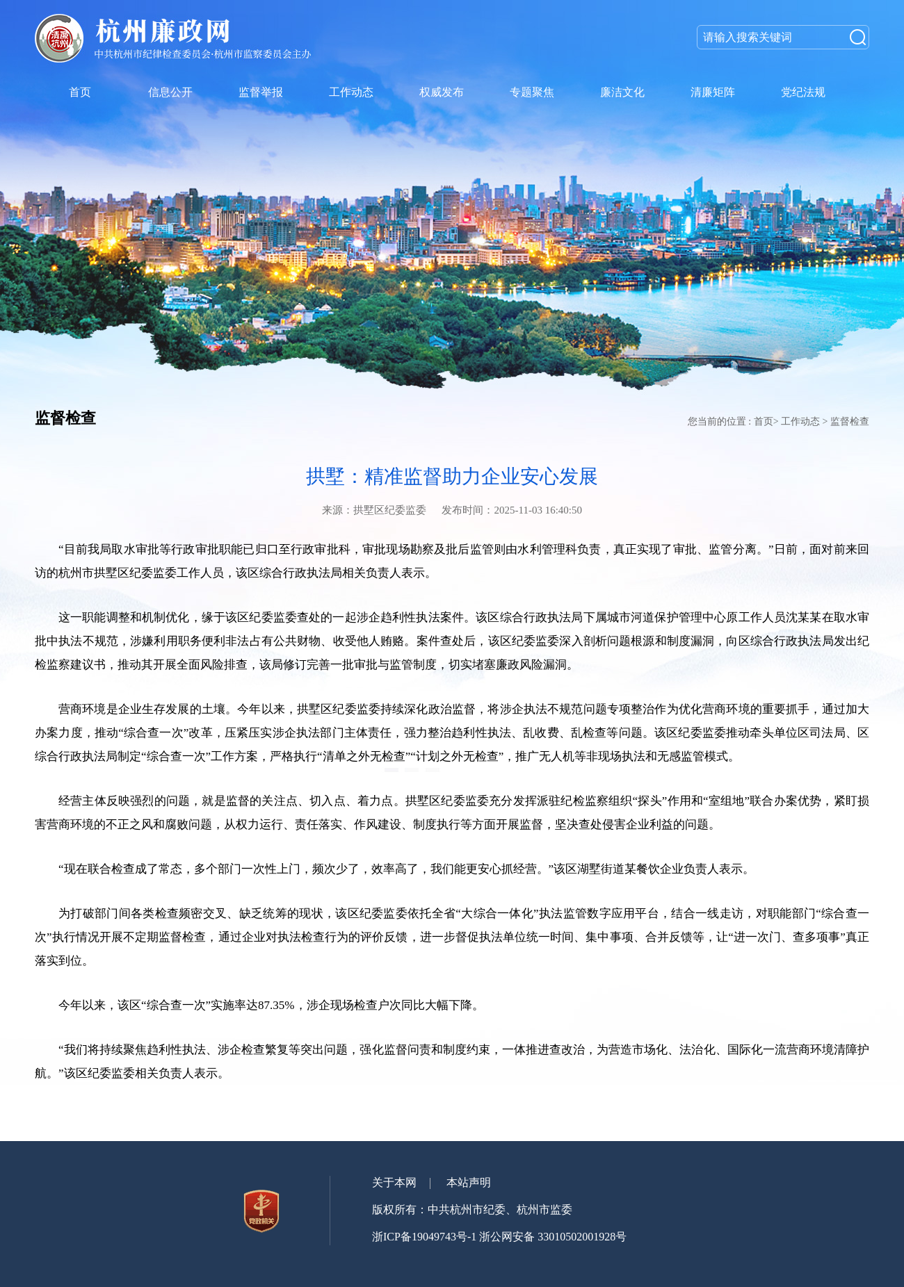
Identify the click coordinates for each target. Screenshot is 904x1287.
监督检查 (849, 421)
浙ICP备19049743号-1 (424, 1237)
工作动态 (800, 421)
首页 (763, 421)
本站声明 (468, 1182)
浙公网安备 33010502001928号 (553, 1237)
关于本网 (394, 1182)
